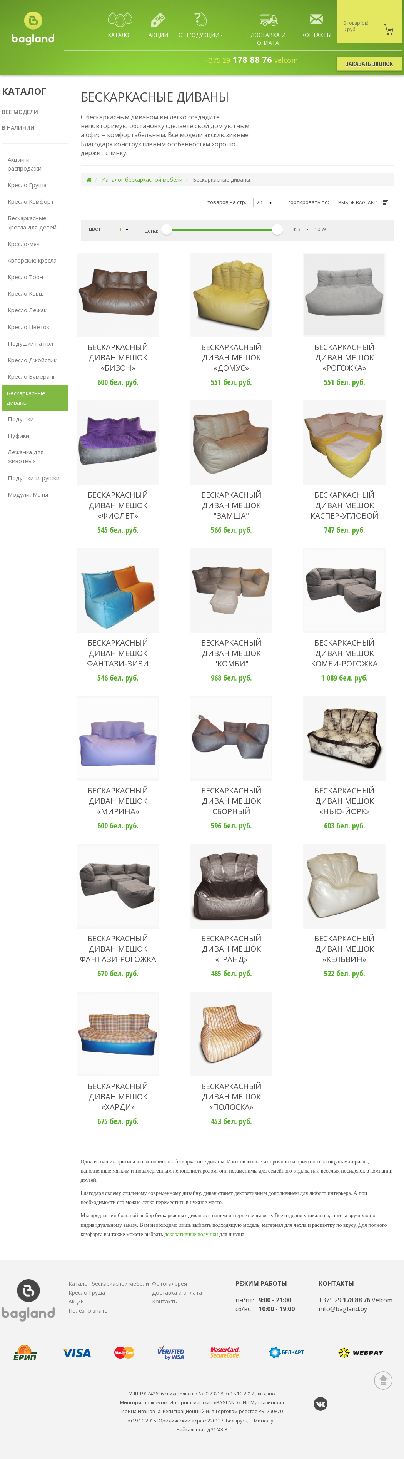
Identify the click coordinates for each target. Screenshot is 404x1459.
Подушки (21, 419)
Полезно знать (88, 1310)
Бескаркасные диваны (26, 397)
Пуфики (18, 435)
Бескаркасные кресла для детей (32, 222)
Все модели (20, 111)
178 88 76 (251, 59)
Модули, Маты (28, 494)
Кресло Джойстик (32, 360)
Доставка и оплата (177, 1292)
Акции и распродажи (25, 164)
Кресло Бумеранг (31, 376)
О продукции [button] (201, 25)
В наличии (18, 127)
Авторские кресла (32, 260)
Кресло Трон (25, 277)
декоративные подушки (191, 1234)
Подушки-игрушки (34, 478)
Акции (76, 1301)
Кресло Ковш (26, 293)
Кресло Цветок (28, 327)
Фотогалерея (169, 1283)
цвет (109, 230)
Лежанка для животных (25, 456)
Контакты (165, 1301)
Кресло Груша (27, 185)
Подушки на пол (30, 343)
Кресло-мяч (24, 244)
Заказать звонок (369, 64)
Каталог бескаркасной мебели (142, 179)
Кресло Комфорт (31, 201)
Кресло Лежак (27, 310)
